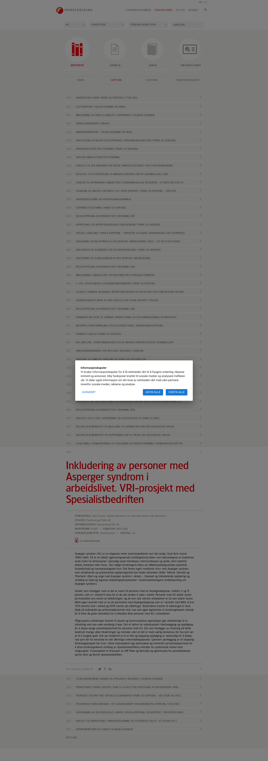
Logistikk (152, 80)
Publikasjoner (163, 10)
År (67, 24)
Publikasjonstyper (143, 24)
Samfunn (116, 80)
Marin (80, 80)
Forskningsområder (138, 10)
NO (200, 2)
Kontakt (193, 10)
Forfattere (98, 24)
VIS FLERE (71, 737)
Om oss (180, 10)
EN (205, 2)
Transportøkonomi (187, 80)
